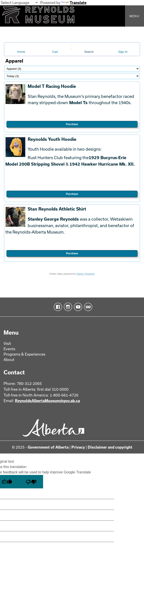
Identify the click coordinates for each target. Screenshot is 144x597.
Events (9, 349)
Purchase (72, 124)
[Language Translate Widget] (19, 2)
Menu (134, 16)
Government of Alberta (48, 447)
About (9, 359)
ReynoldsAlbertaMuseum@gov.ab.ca (47, 401)
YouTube (77, 306)
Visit (7, 343)
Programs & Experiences (24, 354)
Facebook (57, 306)
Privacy (78, 447)
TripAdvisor (87, 306)
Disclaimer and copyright (110, 447)
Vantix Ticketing (86, 273)
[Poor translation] (31, 481)
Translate (73, 2)
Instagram (67, 306)
